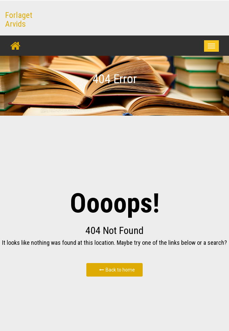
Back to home (117, 270)
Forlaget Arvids (18, 19)
